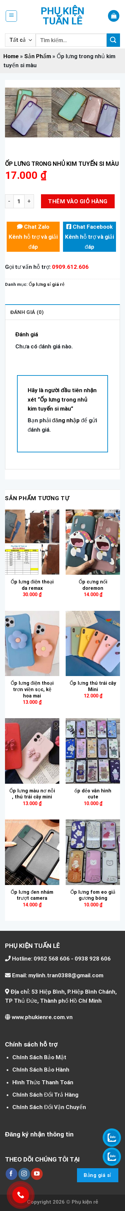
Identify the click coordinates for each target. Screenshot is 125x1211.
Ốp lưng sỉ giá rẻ (47, 284)
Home (11, 56)
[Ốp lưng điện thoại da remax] (32, 542)
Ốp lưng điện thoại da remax (32, 585)
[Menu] (11, 16)
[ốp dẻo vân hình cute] (93, 750)
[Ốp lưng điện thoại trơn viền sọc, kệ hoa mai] (32, 643)
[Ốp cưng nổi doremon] (93, 542)
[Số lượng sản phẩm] (19, 201)
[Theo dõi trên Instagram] (24, 1174)
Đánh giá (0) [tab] (27, 312)
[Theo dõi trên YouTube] (37, 1174)
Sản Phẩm (37, 56)
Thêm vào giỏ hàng (77, 201)
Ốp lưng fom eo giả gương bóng (92, 895)
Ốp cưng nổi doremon (93, 585)
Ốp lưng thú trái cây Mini (93, 686)
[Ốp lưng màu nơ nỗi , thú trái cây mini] (32, 750)
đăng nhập (66, 420)
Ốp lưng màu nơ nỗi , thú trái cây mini (32, 794)
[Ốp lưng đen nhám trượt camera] (32, 852)
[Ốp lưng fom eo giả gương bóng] (93, 852)
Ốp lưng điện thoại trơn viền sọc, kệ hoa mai (32, 689)
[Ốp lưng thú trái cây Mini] (93, 643)
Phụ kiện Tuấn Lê (63, 16)
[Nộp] (113, 39)
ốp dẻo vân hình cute (92, 794)
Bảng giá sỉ (97, 1175)
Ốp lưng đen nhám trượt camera (32, 895)
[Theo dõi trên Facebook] (11, 1174)
